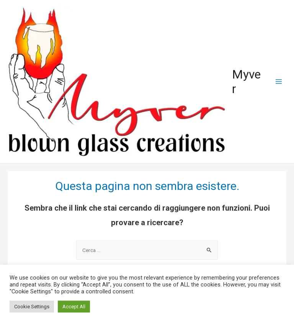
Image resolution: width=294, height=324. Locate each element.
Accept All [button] (73, 306)
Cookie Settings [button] (31, 306)
